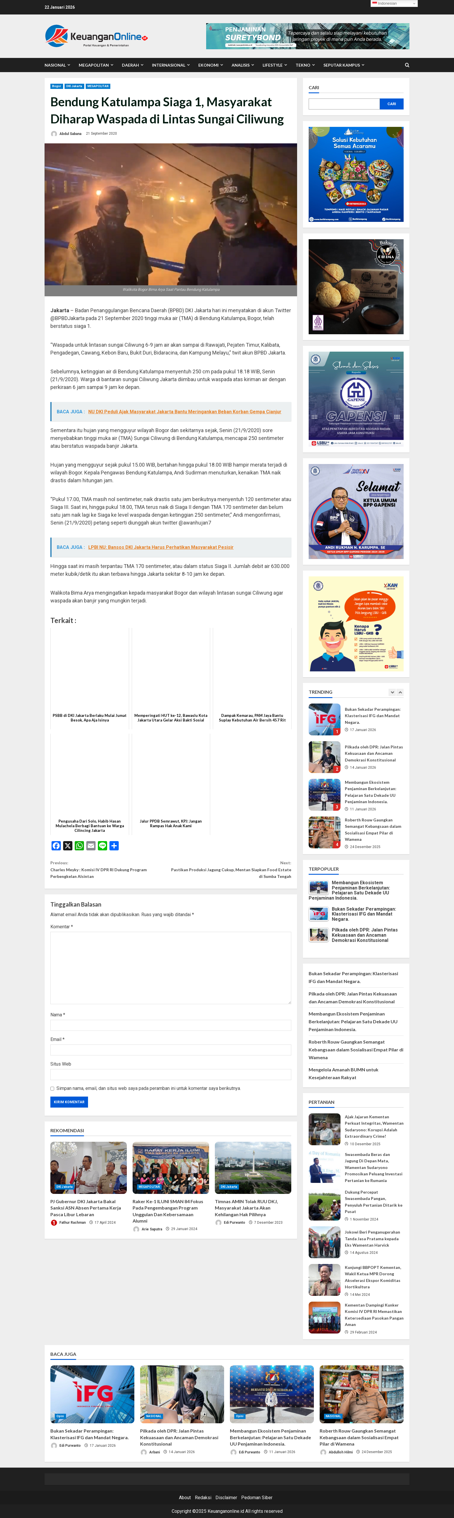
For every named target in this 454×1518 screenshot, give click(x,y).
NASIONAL (55, 65)
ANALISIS (241, 65)
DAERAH (130, 65)
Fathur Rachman (68, 1228)
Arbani (150, 1452)
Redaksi (203, 1497)
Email (57, 1045)
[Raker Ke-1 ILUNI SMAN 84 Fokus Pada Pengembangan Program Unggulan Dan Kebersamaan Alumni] (171, 1174)
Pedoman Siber (256, 1497)
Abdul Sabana (65, 134)
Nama (57, 1020)
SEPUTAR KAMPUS (341, 65)
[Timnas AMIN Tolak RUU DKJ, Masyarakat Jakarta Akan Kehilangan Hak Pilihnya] (253, 1174)
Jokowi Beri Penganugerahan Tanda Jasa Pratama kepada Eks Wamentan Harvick (324, 1242)
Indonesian (384, 3)
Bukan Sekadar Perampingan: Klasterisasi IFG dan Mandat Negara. (324, 719)
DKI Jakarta (74, 86)
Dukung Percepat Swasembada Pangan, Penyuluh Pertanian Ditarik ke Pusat (324, 1205)
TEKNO (303, 65)
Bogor (56, 86)
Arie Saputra (147, 1235)
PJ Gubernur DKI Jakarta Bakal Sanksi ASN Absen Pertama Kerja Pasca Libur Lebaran (85, 1213)
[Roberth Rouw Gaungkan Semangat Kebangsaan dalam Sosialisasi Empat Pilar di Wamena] (362, 1394)
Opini (60, 1416)
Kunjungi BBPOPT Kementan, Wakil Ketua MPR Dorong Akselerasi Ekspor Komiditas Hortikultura (324, 1280)
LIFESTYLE (273, 65)
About (185, 1497)
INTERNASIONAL (168, 65)
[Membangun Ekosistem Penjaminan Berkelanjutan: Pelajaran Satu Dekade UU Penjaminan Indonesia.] (272, 1394)
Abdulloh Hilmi (336, 1452)
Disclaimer (226, 1497)
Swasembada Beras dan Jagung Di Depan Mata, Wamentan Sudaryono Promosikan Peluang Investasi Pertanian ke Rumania (324, 1167)
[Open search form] (407, 65)
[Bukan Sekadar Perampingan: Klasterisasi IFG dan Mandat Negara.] (92, 1394)
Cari (314, 87)
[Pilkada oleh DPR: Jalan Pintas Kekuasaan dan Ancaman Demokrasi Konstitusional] (182, 1394)
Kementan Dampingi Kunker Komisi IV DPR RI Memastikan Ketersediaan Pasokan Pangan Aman (324, 1317)
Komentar (61, 933)
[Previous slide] (392, 692)
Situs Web (60, 1070)
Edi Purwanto (230, 1228)
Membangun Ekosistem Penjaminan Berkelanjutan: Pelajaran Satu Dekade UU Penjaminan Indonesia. (324, 795)
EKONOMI (208, 65)
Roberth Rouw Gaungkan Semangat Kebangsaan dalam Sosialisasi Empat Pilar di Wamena (324, 832)
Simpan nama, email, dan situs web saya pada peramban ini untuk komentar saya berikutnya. (148, 1094)
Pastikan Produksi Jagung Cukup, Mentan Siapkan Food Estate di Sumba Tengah (231, 872)
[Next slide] (400, 692)
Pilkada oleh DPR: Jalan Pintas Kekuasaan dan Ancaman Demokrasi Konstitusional (324, 757)
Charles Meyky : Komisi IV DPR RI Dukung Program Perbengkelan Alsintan (110, 872)
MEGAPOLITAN (94, 65)
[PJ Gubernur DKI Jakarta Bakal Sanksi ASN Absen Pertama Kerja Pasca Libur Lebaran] (88, 1174)
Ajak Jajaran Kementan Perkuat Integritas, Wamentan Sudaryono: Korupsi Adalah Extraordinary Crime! (324, 1129)
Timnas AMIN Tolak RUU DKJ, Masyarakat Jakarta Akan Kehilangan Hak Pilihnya (246, 1213)
